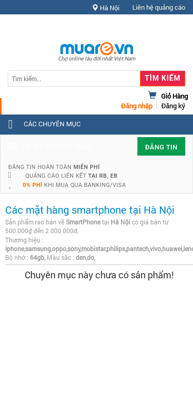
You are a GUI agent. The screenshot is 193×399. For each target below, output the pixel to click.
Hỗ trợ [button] (166, 28)
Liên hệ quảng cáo (158, 7)
